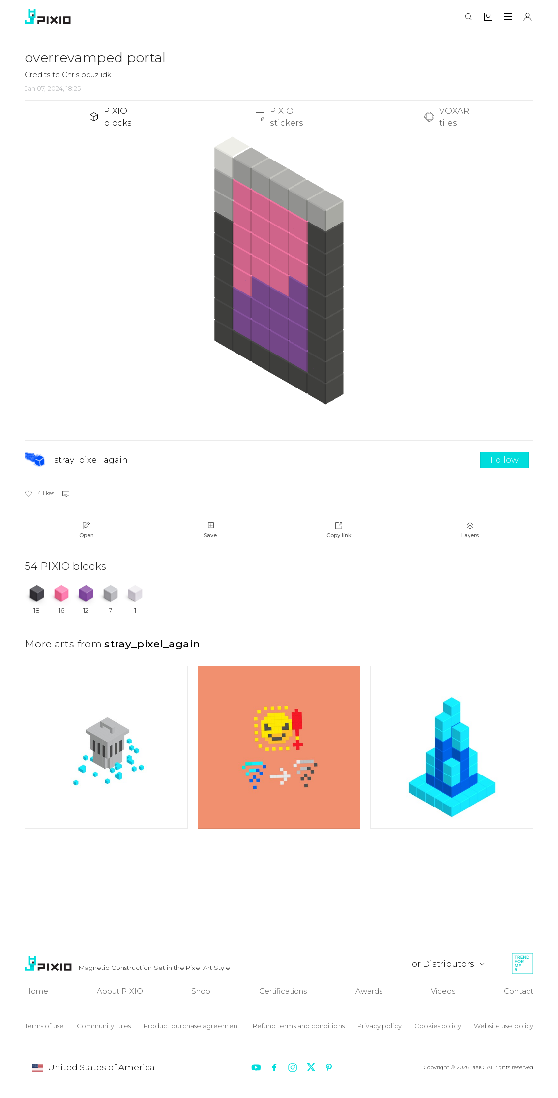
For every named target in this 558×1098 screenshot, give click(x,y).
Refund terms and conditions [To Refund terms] (299, 1026)
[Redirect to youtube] (256, 1067)
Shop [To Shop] (200, 991)
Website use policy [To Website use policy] (503, 1026)
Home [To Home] (36, 991)
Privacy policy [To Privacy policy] (379, 1026)
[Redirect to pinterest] (329, 1067)
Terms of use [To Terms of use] (44, 1026)
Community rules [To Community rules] (104, 1026)
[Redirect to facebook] (274, 1067)
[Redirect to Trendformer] (522, 963)
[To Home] (50, 963)
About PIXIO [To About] (120, 991)
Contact (518, 991)
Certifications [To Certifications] (283, 991)
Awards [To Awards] (368, 991)
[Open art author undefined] (106, 747)
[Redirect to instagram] (292, 1067)
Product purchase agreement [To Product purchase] (192, 1026)
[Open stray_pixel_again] (250, 460)
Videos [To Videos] (443, 991)
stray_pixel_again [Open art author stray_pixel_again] (152, 644)
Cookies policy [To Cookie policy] (437, 1026)
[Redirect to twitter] (311, 1067)
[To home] (49, 16)
